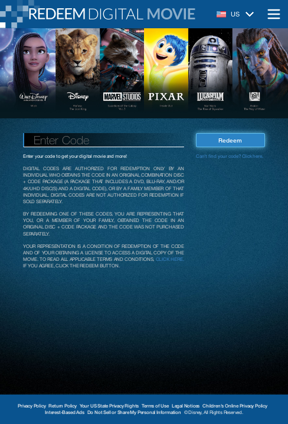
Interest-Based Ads (64, 412)
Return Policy (62, 406)
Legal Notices (185, 406)
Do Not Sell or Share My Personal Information (134, 412)
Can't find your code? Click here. (229, 156)
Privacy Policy (31, 406)
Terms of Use (155, 406)
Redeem (230, 140)
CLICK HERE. (170, 259)
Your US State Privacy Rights (109, 406)
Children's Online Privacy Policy (234, 406)
